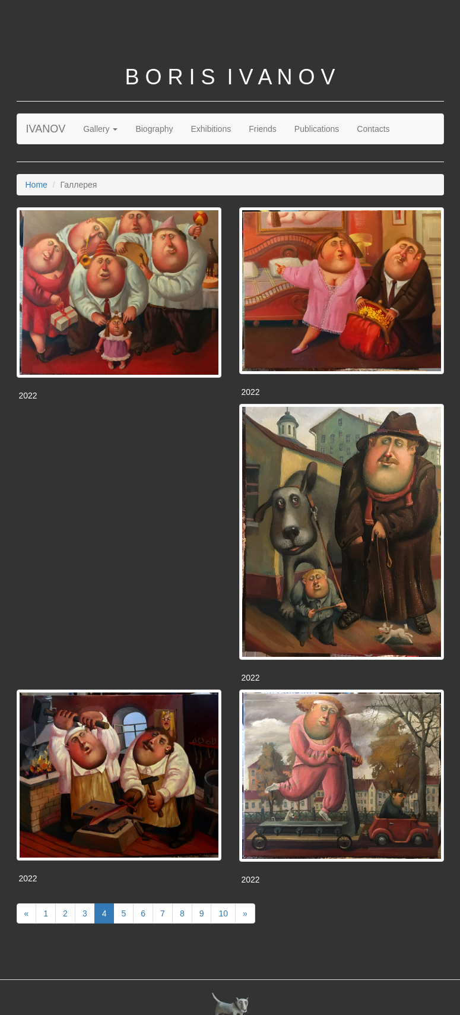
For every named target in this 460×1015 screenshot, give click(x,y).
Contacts (373, 129)
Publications (317, 129)
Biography (154, 129)
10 (223, 913)
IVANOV (46, 129)
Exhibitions (211, 129)
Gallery (100, 129)
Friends (263, 129)
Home (36, 184)
